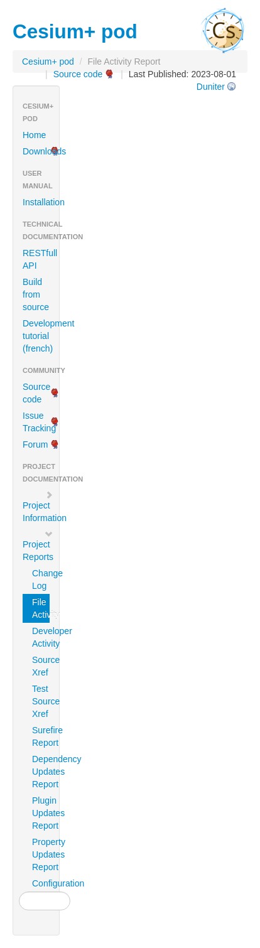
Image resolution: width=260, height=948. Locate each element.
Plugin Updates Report (41, 813)
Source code (78, 74)
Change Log (41, 579)
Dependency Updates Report (41, 771)
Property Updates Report (41, 854)
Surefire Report (41, 736)
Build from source (36, 294)
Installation (41, 202)
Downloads (41, 151)
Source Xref (41, 666)
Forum (35, 444)
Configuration (41, 883)
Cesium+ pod (48, 62)
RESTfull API (40, 259)
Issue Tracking (39, 422)
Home (34, 135)
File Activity (41, 608)
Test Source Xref (41, 701)
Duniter (211, 87)
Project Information (41, 506)
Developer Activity (41, 637)
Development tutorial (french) (41, 335)
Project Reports (38, 545)
